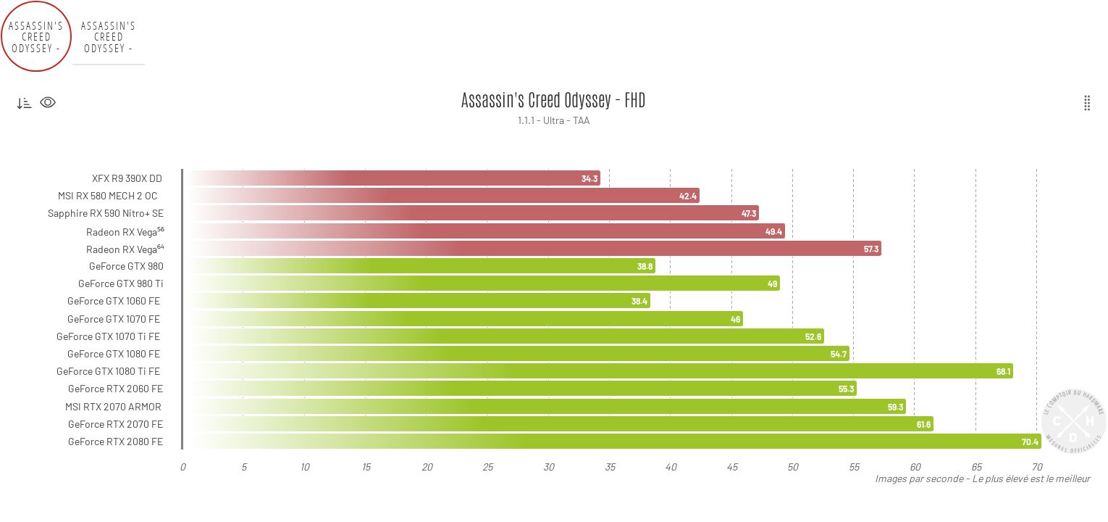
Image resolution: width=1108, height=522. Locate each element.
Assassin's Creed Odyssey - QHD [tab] (108, 36)
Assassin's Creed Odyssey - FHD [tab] (36, 36)
